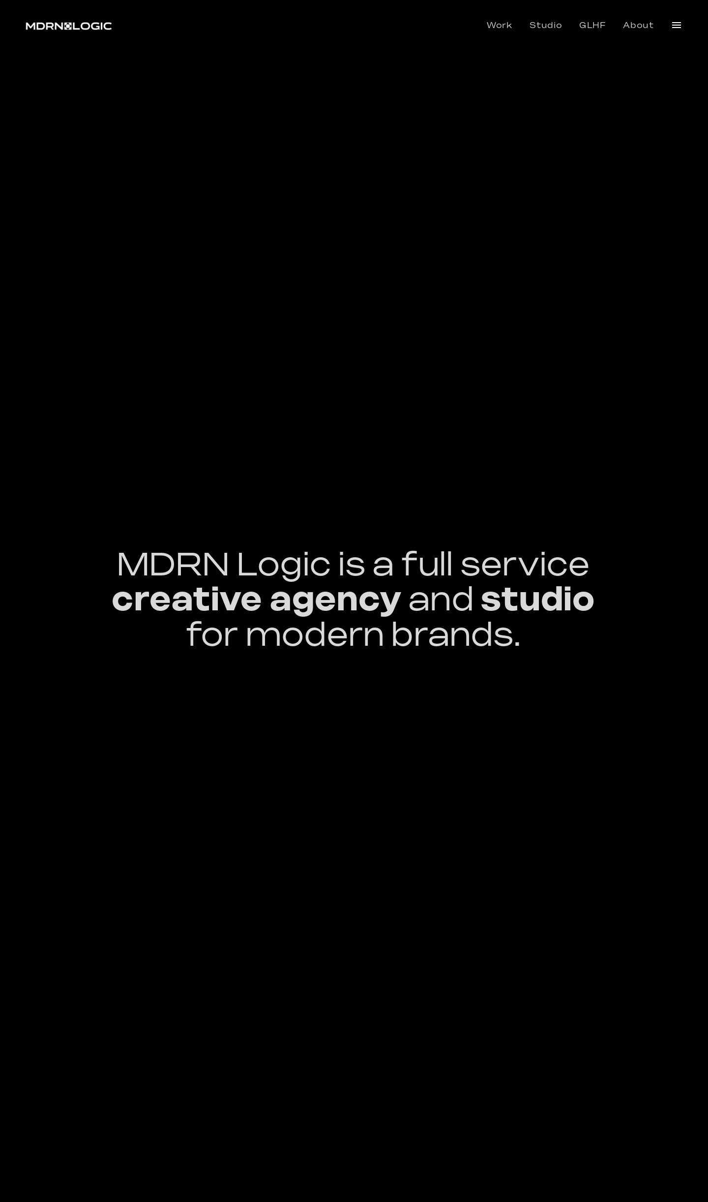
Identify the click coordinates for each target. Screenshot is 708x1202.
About (638, 26)
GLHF (592, 26)
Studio (546, 26)
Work (500, 26)
